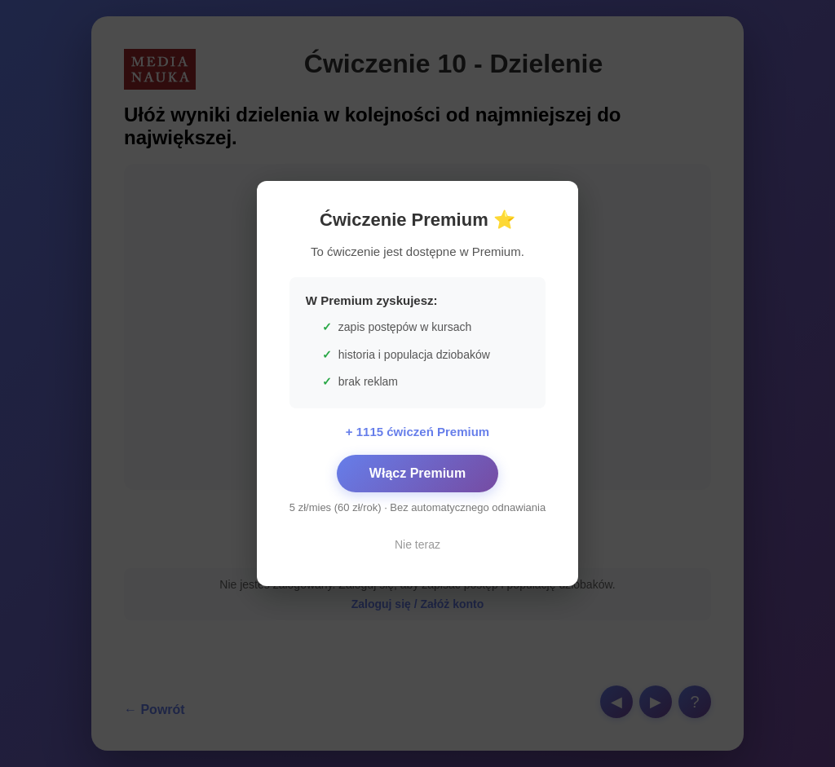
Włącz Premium (417, 473)
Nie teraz (417, 544)
